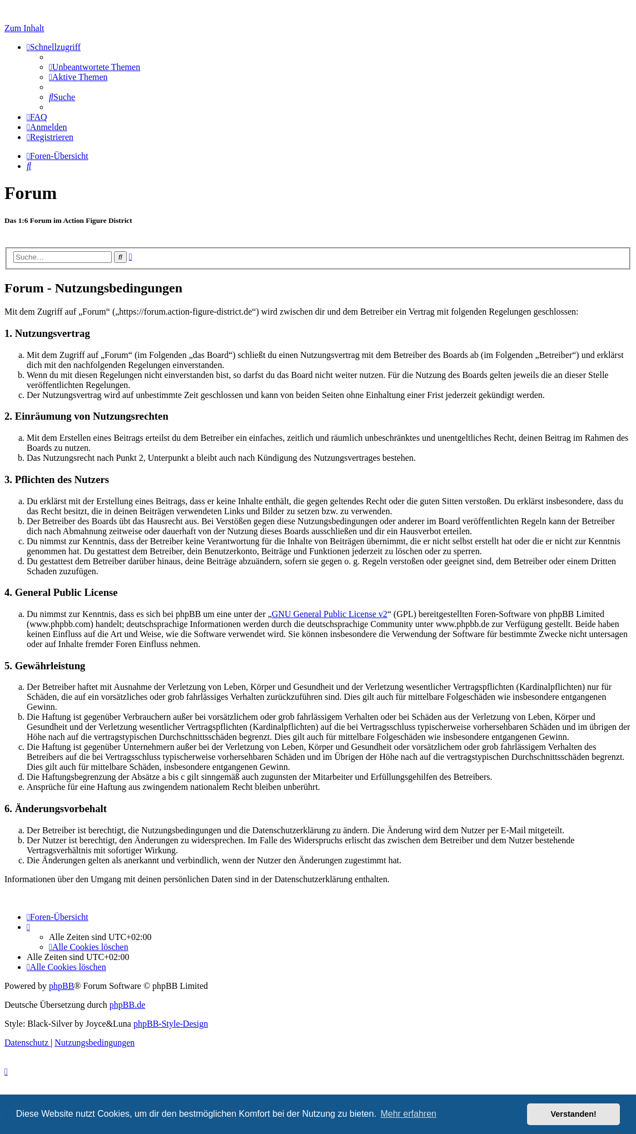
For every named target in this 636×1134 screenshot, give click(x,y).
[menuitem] (94, 67)
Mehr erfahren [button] (408, 1113)
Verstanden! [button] (574, 1114)
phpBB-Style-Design (170, 1023)
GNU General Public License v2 (329, 614)
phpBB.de (127, 1004)
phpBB (61, 986)
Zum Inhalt (24, 28)
